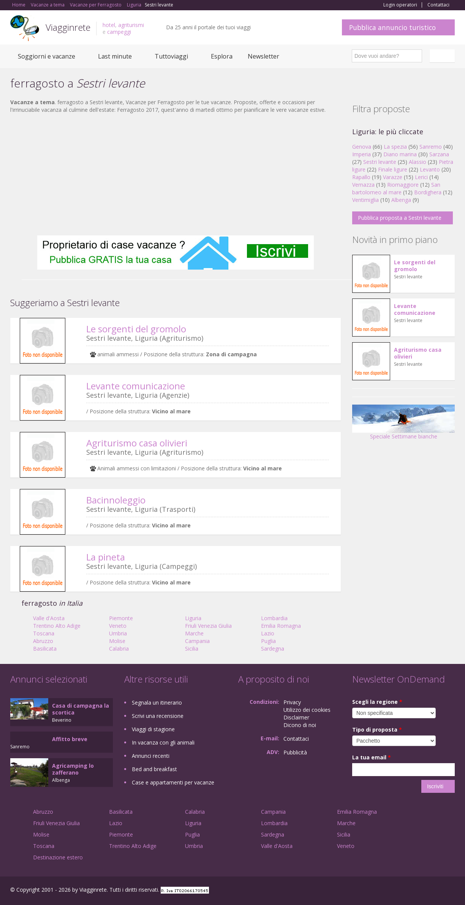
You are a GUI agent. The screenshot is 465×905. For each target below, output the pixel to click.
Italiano (443, 55)
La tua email (371, 757)
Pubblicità (295, 752)
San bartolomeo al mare (396, 188)
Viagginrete (68, 27)
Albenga (401, 199)
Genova (361, 146)
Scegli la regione (377, 701)
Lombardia (274, 618)
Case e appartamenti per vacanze (173, 782)
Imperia (361, 154)
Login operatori (400, 5)
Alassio (417, 161)
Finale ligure (392, 169)
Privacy (292, 702)
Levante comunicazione (135, 385)
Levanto (430, 169)
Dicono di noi (299, 725)
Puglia (268, 641)
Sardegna (272, 648)
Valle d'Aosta (49, 618)
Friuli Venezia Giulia (208, 625)
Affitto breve (69, 739)
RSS (450, 890)
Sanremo (430, 146)
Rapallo (361, 177)
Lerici (421, 177)
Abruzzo (43, 641)
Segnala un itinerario (157, 702)
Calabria (119, 648)
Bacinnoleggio (116, 500)
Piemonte (121, 618)
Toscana (43, 633)
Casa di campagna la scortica (80, 709)
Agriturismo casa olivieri (136, 443)
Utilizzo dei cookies (307, 709)
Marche (194, 633)
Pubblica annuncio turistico (392, 27)
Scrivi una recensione (157, 715)
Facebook (397, 890)
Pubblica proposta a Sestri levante (399, 217)
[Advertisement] (175, 174)
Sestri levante (379, 161)
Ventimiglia (366, 199)
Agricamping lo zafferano (73, 769)
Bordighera (427, 192)
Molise (117, 641)
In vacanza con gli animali (163, 742)
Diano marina (400, 154)
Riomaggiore (403, 184)
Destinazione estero (58, 857)
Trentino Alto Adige (57, 625)
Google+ (414, 890)
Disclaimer (296, 717)
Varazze (392, 177)
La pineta (105, 557)
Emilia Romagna (281, 625)
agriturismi (131, 25)
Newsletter (263, 56)
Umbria (118, 633)
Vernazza (363, 184)
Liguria (193, 618)
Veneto (118, 625)
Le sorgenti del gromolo (136, 328)
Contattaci (438, 5)
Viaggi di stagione (153, 729)
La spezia (395, 146)
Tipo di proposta (377, 729)
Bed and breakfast (154, 769)
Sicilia (191, 648)
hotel (109, 25)
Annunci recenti (150, 755)
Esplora (221, 56)
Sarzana (439, 154)
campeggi (119, 31)
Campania (197, 641)
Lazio (267, 633)
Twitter (432, 890)
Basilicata (45, 648)
